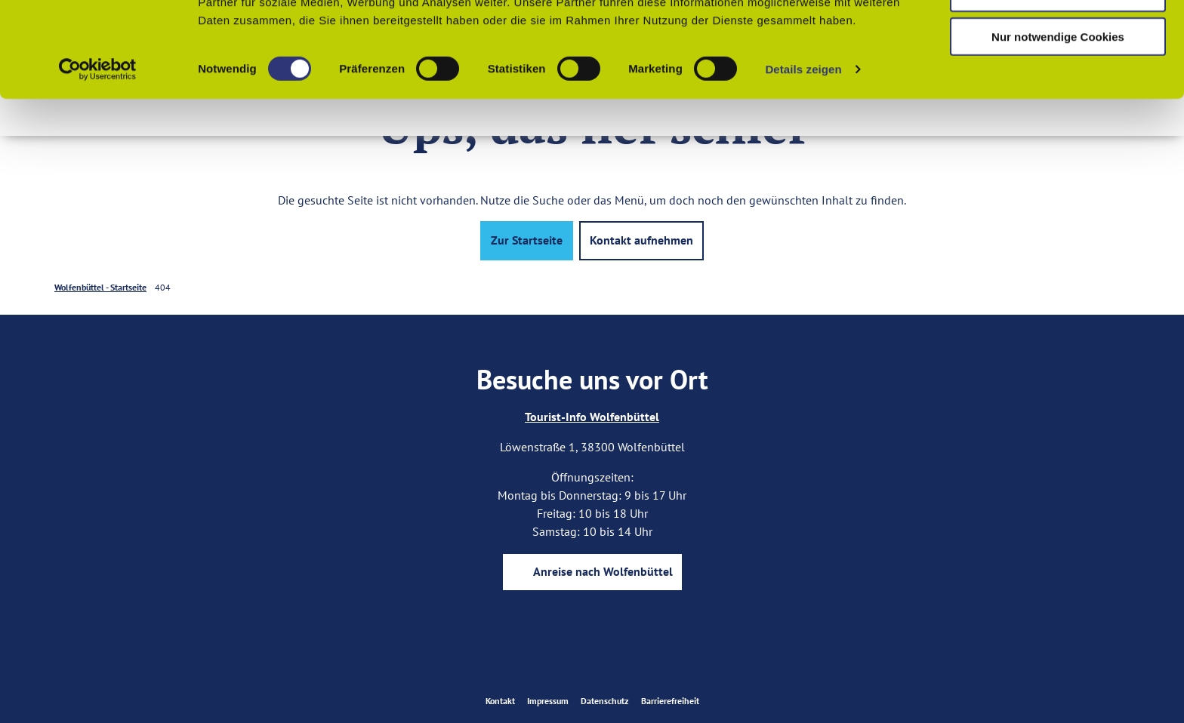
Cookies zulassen (1057, 37)
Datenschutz (605, 700)
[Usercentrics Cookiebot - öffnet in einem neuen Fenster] (98, 158)
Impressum (548, 700)
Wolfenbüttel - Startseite (100, 287)
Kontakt (500, 700)
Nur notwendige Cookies (1057, 125)
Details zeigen (803, 158)
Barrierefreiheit (670, 700)
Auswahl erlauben (1058, 81)
